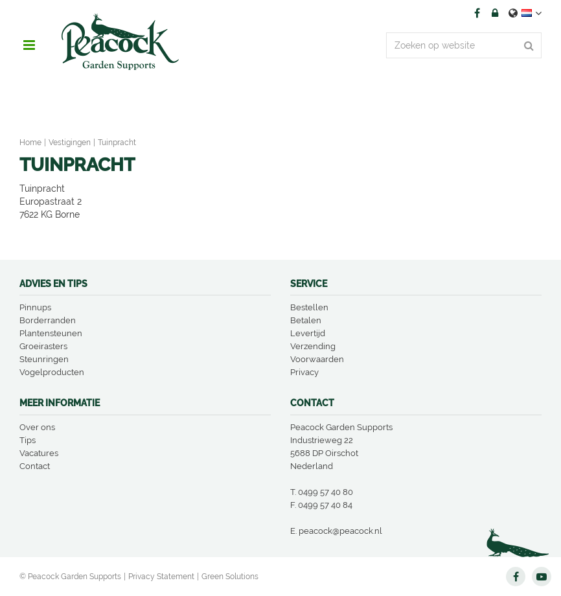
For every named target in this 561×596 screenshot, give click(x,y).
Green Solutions (229, 576)
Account (494, 12)
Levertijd (307, 333)
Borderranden (47, 320)
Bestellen (309, 307)
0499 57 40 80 (325, 492)
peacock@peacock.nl (340, 531)
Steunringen (44, 359)
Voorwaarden (317, 359)
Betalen (305, 320)
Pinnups (35, 307)
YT (541, 576)
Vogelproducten (51, 372)
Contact (34, 466)
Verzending (313, 346)
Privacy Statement (161, 576)
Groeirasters (43, 346)
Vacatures (38, 453)
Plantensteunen (50, 333)
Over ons (37, 427)
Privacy (304, 372)
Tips (27, 440)
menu (29, 45)
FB (476, 12)
